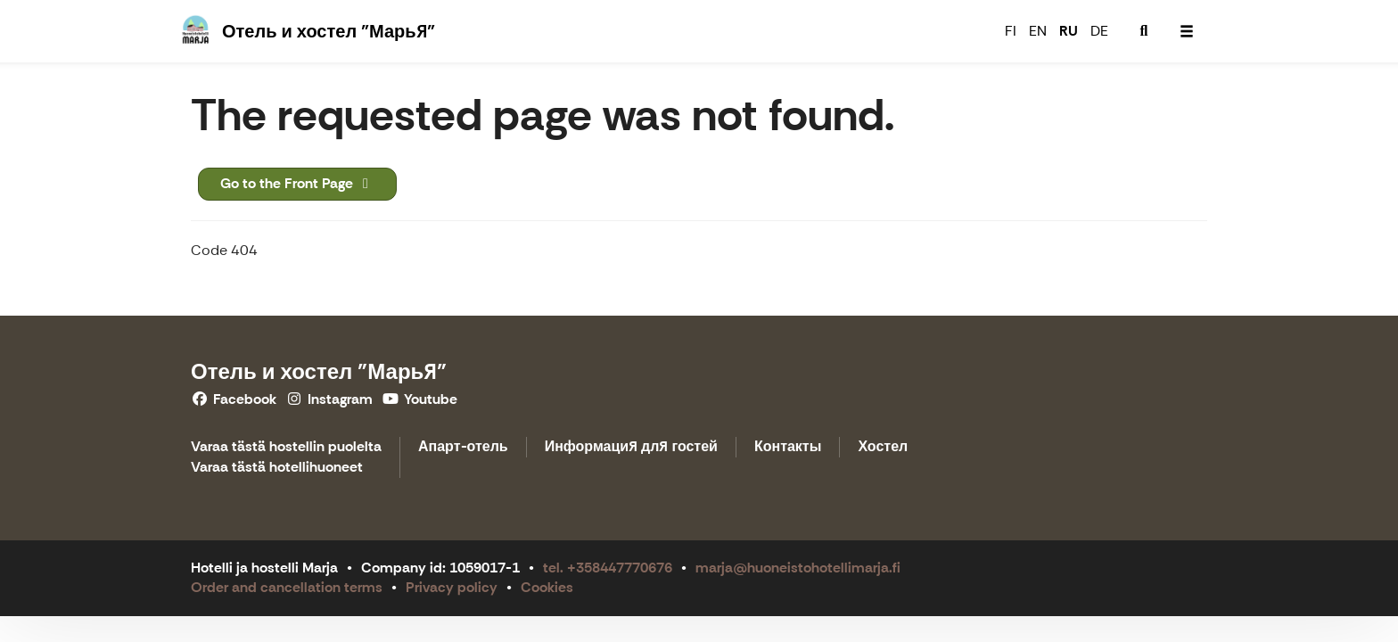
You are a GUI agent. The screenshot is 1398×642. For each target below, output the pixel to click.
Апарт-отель (463, 447)
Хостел (883, 447)
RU (1068, 30)
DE (1099, 30)
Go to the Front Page (297, 183)
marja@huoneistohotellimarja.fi (797, 567)
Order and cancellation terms (286, 587)
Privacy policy (452, 587)
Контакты (787, 447)
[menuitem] (1144, 31)
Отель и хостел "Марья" (319, 371)
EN (1038, 30)
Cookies (547, 587)
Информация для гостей (631, 447)
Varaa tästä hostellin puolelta (286, 447)
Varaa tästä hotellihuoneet (277, 467)
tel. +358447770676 (607, 567)
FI (1010, 30)
